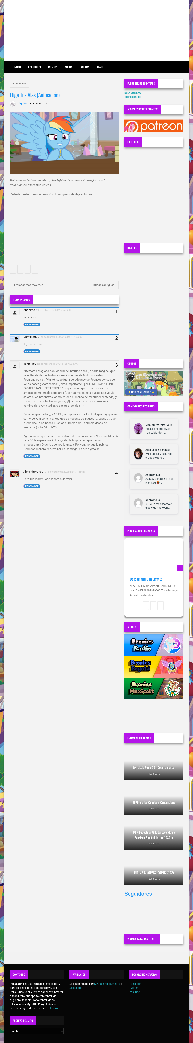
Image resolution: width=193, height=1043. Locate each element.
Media (68, 67)
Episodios (34, 67)
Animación (19, 83)
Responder (32, 324)
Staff (99, 67)
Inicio (17, 67)
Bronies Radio (132, 96)
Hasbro (53, 1008)
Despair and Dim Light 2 (146, 579)
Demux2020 (31, 337)
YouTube (134, 991)
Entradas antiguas (103, 285)
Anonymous (152, 474)
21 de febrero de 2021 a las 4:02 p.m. (57, 363)
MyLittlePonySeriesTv (158, 424)
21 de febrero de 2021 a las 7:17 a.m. (56, 310)
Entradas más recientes (28, 285)
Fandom (84, 67)
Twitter (133, 987)
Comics (53, 67)
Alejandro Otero (33, 471)
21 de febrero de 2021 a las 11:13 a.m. (61, 336)
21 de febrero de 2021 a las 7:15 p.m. (65, 471)
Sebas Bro (75, 987)
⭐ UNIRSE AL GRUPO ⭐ (141, 392)
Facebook (135, 983)
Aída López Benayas (157, 449)
